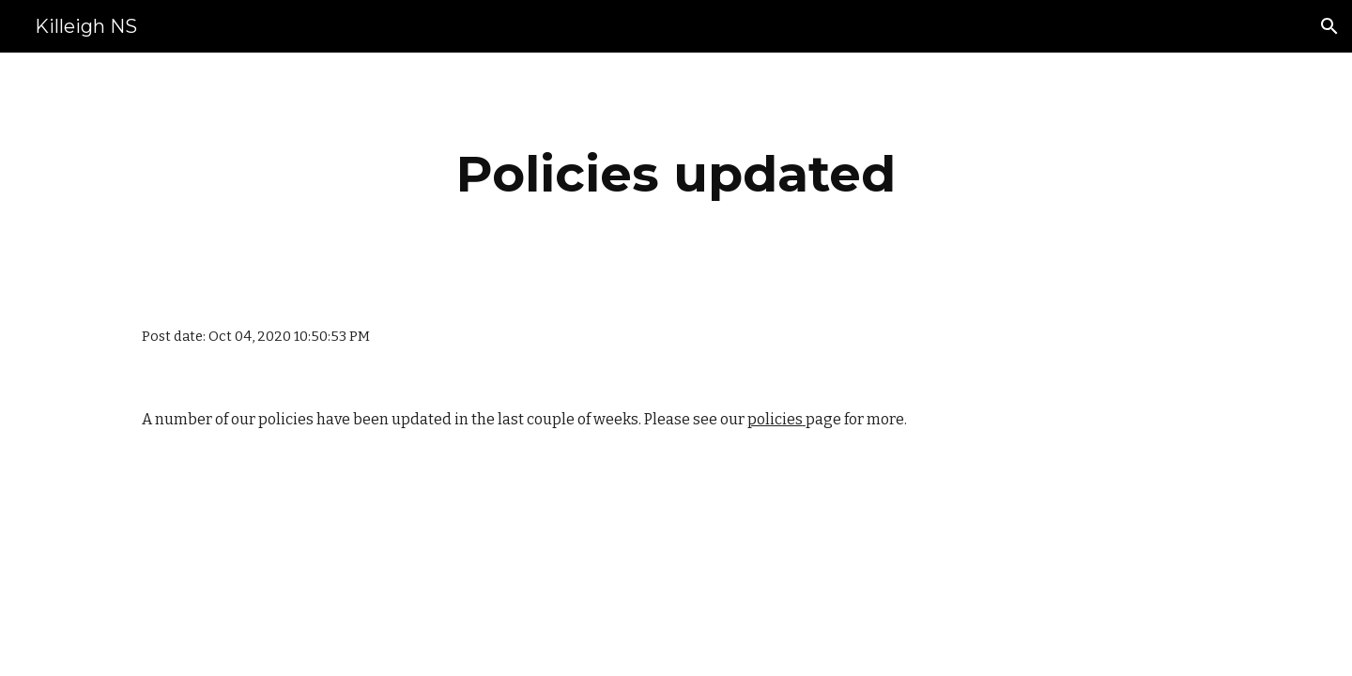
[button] (1329, 26)
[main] (676, 174)
